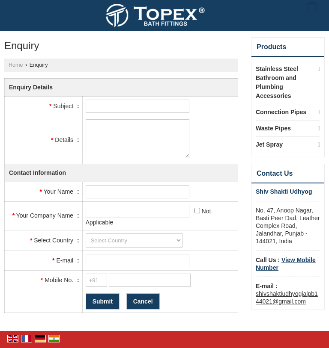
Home (16, 65)
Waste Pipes (273, 128)
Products (271, 46)
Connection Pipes (281, 112)
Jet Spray (269, 144)
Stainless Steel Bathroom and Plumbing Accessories (277, 82)
